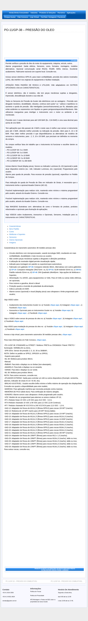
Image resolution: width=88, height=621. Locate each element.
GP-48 (34, 272)
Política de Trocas (35, 591)
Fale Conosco (23, 17)
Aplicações (71, 13)
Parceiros (61, 13)
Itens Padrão (14, 229)
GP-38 (30, 267)
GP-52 (50, 270)
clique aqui (74, 305)
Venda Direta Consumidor (19, 13)
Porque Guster (10, 17)
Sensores (13, 237)
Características (15, 226)
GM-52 (78, 270)
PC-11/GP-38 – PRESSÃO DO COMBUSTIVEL (68, 581)
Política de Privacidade (37, 595)
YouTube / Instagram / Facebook (53, 17)
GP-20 (13, 270)
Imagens (12, 243)
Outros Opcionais (16, 240)
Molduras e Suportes (17, 234)
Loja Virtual (34, 17)
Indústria (34, 13)
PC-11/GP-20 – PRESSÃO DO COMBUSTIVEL (20, 581)
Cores (11, 232)
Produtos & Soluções (47, 13)
